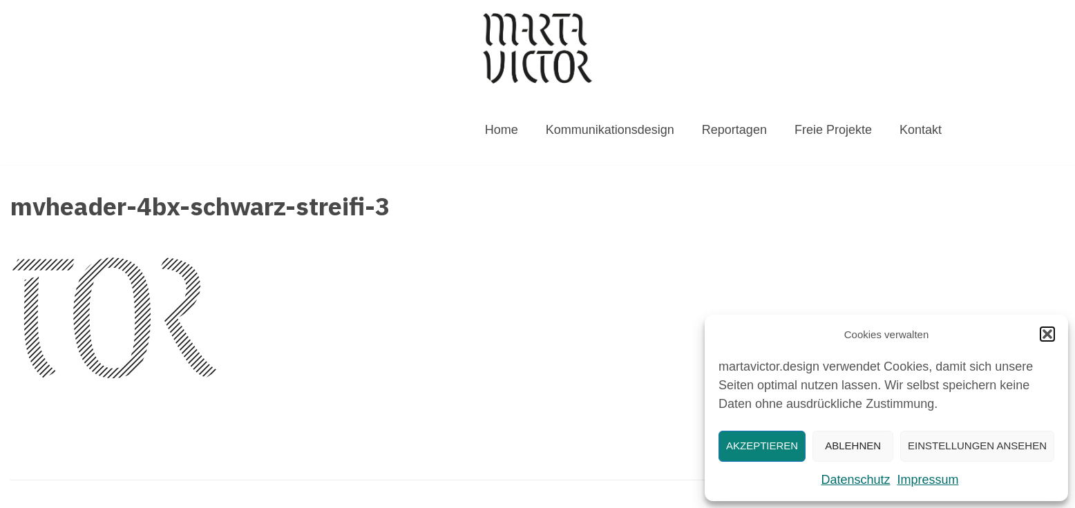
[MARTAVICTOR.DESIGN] (537, 48)
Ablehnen (853, 445)
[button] (1047, 334)
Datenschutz (855, 480)
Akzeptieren (762, 445)
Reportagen (734, 130)
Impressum (928, 480)
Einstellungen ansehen (977, 445)
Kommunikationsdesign (610, 130)
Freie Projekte (833, 130)
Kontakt (921, 130)
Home (501, 130)
